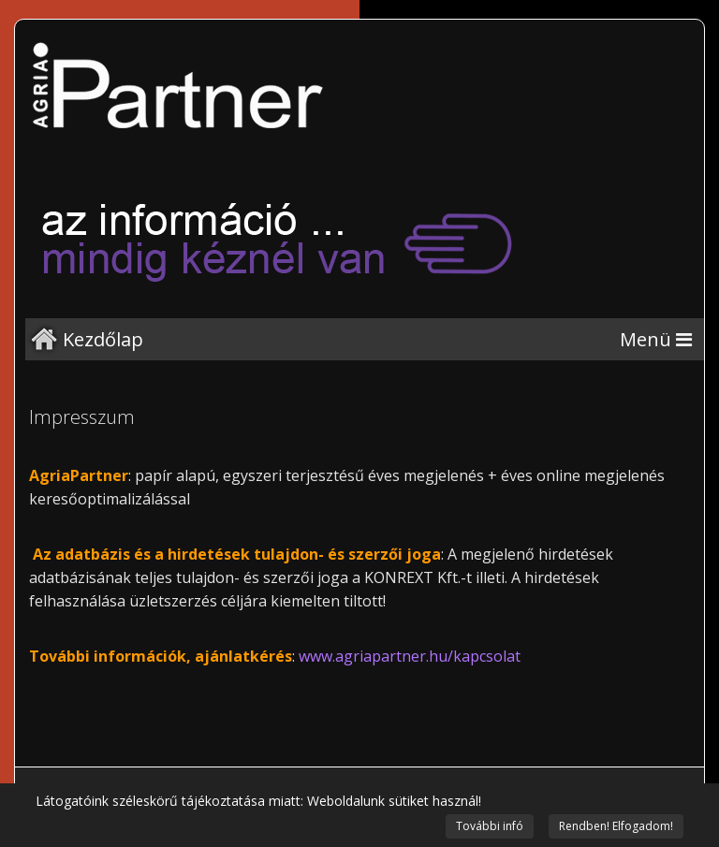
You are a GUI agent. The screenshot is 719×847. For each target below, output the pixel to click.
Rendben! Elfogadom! (616, 826)
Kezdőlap (103, 339)
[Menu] (656, 339)
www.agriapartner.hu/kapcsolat (410, 656)
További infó (489, 826)
